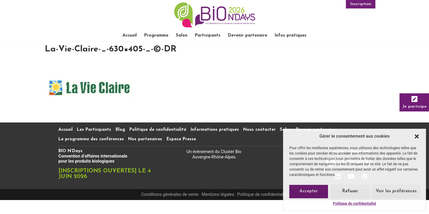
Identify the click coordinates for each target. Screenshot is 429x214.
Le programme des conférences (91, 139)
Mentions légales (218, 194)
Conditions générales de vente (169, 194)
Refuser (350, 191)
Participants (207, 35)
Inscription (360, 3)
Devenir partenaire (247, 35)
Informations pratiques (215, 130)
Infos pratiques (291, 35)
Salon (181, 35)
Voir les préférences (396, 191)
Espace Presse (181, 139)
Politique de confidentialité (354, 204)
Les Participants (94, 130)
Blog (120, 130)
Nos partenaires (145, 139)
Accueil (129, 35)
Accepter (308, 191)
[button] (417, 136)
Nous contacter (259, 130)
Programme (156, 35)
